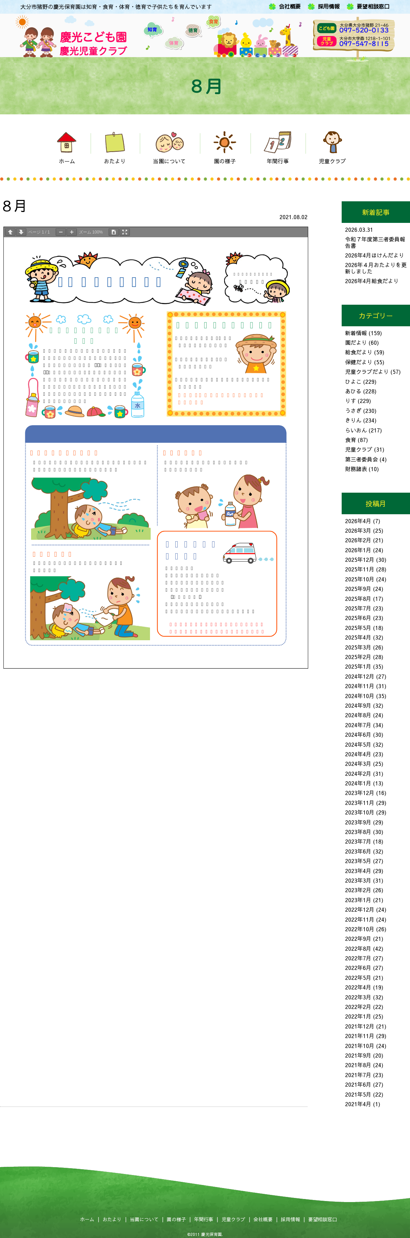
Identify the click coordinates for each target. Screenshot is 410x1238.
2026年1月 (358, 550)
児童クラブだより (367, 371)
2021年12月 (359, 1026)
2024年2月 (358, 773)
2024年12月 (359, 676)
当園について (144, 1219)
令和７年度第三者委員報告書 (375, 242)
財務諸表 (356, 468)
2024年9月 (358, 705)
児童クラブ (358, 449)
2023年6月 (358, 851)
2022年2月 (358, 1006)
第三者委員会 (361, 459)
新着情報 (356, 333)
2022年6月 (358, 967)
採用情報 (329, 6)
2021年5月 (358, 1094)
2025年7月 (358, 608)
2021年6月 (358, 1084)
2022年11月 (359, 919)
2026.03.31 (359, 229)
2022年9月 (358, 938)
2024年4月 (358, 754)
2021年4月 (358, 1104)
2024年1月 (358, 783)
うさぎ (353, 410)
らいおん (356, 430)
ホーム (87, 1219)
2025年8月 (358, 598)
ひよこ (353, 381)
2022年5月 (358, 977)
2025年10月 (359, 579)
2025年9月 (358, 588)
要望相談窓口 (373, 6)
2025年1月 (358, 666)
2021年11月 (359, 1035)
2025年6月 (358, 617)
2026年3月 (358, 530)
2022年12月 (359, 909)
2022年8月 (358, 948)
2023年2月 (358, 890)
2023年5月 (358, 860)
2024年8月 (358, 715)
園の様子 (176, 1219)
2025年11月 (359, 569)
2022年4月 (358, 987)
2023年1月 (358, 900)
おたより (112, 1219)
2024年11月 (359, 686)
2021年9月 (358, 1055)
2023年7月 (358, 841)
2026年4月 (358, 521)
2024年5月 (358, 744)
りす (350, 400)
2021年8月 (358, 1065)
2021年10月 (359, 1045)
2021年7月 (358, 1074)
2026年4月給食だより (372, 281)
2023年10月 (359, 812)
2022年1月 (358, 1016)
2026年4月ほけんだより (374, 255)
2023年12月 (359, 792)
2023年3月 (358, 880)
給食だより (358, 352)
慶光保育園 (211, 1234)
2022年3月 (358, 997)
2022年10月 (359, 929)
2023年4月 (358, 870)
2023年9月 (358, 822)
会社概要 (290, 6)
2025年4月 (358, 637)
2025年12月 (359, 559)
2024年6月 (358, 734)
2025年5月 (358, 627)
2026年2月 (358, 540)
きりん (353, 420)
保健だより (358, 362)
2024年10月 (359, 695)
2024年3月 (358, 763)
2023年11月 (359, 802)
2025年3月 (358, 647)
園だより (356, 342)
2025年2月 (358, 656)
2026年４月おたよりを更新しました (376, 268)
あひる (353, 391)
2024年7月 (358, 725)
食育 (350, 439)
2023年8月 (358, 831)
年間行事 (203, 1219)
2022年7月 (358, 958)
